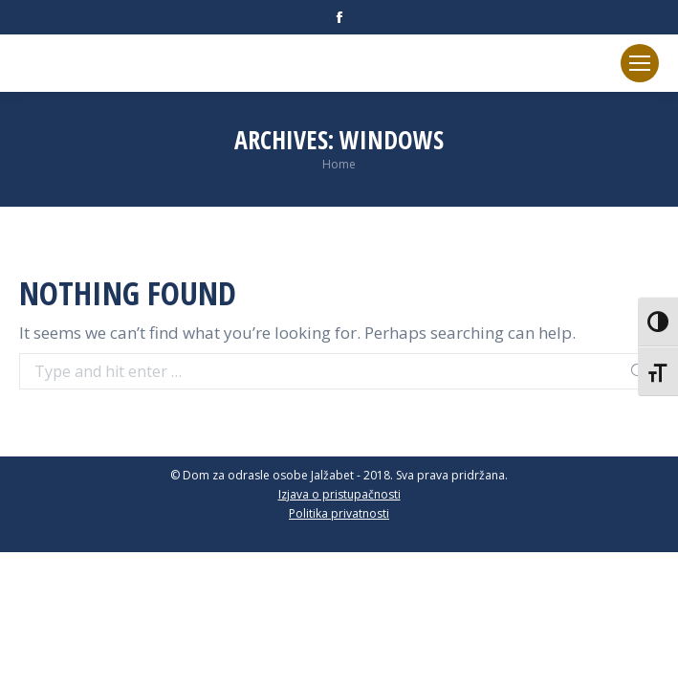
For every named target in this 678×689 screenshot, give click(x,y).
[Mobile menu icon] (640, 63)
